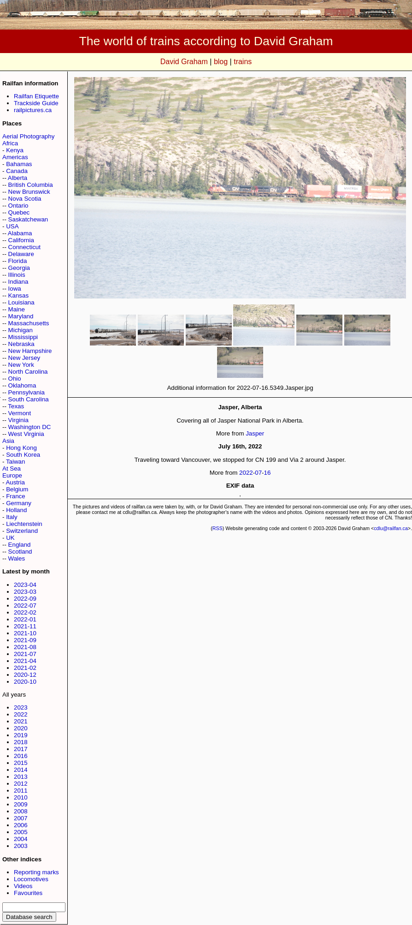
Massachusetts (28, 323)
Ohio (14, 378)
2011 (21, 790)
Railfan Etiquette (36, 96)
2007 (21, 818)
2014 (21, 769)
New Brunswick (29, 191)
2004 (21, 838)
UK (10, 537)
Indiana (18, 281)
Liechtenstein (24, 523)
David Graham (184, 62)
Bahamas (19, 164)
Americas (15, 157)
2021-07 (25, 653)
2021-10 (25, 633)
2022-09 (25, 598)
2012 (21, 783)
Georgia (19, 267)
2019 (21, 735)
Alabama (20, 233)
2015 (21, 762)
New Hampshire (30, 350)
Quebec (19, 212)
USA (12, 226)
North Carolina (28, 371)
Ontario (18, 205)
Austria (15, 482)
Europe (12, 475)
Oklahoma (22, 385)
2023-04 (25, 584)
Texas (16, 406)
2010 (21, 797)
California (21, 240)
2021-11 (25, 626)
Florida (17, 260)
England (19, 544)
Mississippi (23, 337)
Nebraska (21, 343)
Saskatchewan (28, 219)
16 (267, 472)
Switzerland (22, 530)
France (15, 496)
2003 (21, 845)
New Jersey (24, 357)
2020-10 (25, 681)
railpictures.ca (33, 110)
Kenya (15, 150)
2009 (21, 804)
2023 (21, 707)
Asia (8, 440)
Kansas (18, 295)
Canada (17, 170)
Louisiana (21, 302)
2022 (21, 714)
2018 (21, 742)
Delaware (21, 254)
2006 (21, 825)
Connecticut (24, 247)
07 (258, 472)
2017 (21, 749)
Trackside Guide (36, 103)
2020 (21, 728)
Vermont (19, 413)
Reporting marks (36, 872)
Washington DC (29, 427)
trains (243, 62)
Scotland (20, 551)
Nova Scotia (24, 198)
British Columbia (30, 184)
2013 (21, 776)
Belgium (17, 489)
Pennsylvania (26, 392)
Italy (11, 516)
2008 (21, 811)
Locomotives (31, 879)
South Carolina (28, 399)
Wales (16, 558)
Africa (10, 143)
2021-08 (25, 647)
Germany (18, 503)
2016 (21, 755)
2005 (21, 832)
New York (21, 364)
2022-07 (25, 605)
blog (221, 62)
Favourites (28, 892)
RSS (217, 528)
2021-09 (25, 640)
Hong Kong (21, 447)
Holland (16, 510)
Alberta (17, 177)
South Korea (23, 454)
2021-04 (25, 660)
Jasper (255, 433)
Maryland (21, 316)
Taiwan (15, 461)
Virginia (18, 420)
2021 (21, 721)
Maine (16, 309)
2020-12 (25, 674)
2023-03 (25, 591)
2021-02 (25, 667)
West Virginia (26, 433)
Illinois (16, 274)
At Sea (11, 468)
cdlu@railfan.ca (391, 528)
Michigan (20, 330)
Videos (23, 886)
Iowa (14, 288)
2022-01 (25, 619)
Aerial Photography (28, 136)
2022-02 (25, 612)
